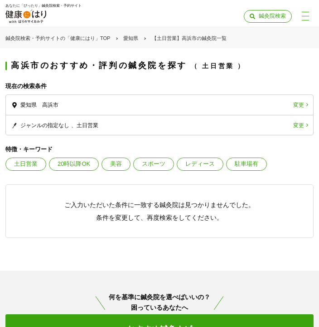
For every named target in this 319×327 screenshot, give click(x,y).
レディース (200, 163)
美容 (116, 163)
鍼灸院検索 (272, 16)
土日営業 (26, 163)
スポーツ (153, 163)
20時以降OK (74, 163)
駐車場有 (246, 163)
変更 (298, 105)
